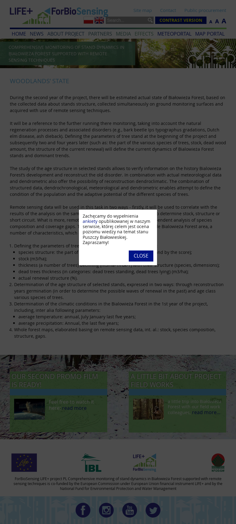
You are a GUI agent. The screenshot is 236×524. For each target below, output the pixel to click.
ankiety (90, 221)
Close (141, 255)
